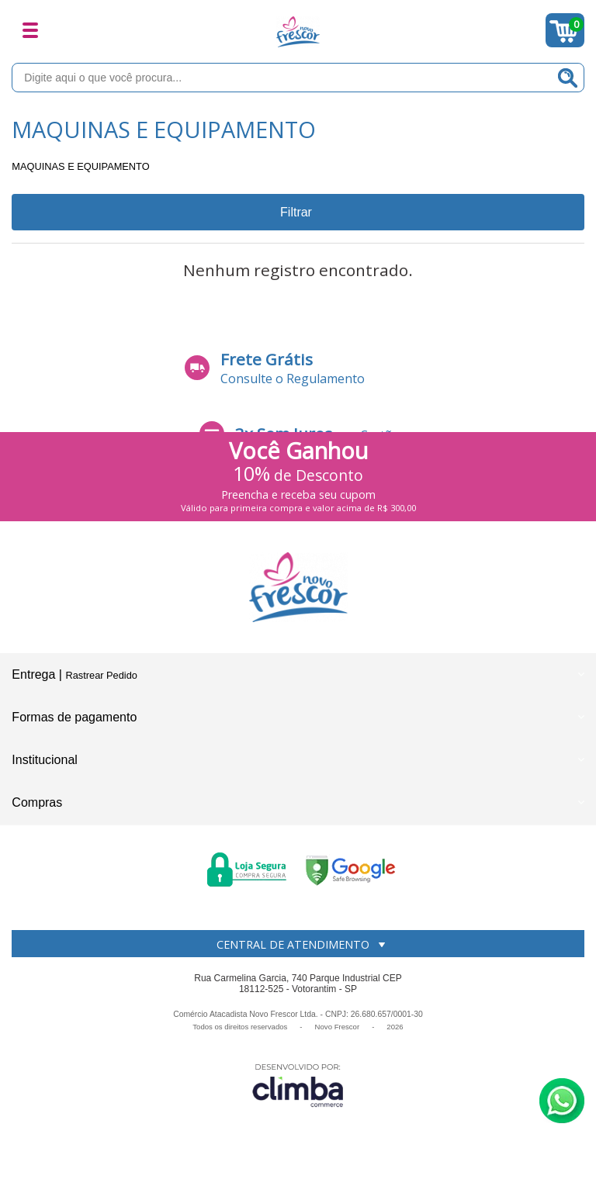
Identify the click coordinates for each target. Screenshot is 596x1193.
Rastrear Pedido (101, 675)
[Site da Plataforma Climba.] (298, 1085)
